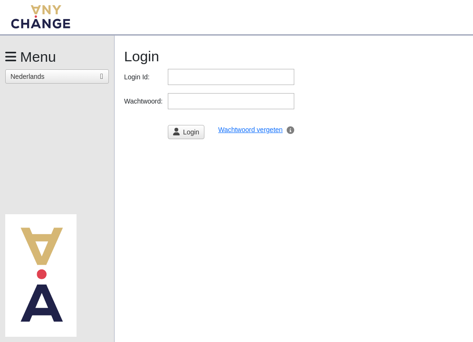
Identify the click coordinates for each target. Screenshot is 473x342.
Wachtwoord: (144, 101)
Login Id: (138, 77)
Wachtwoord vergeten (250, 129)
